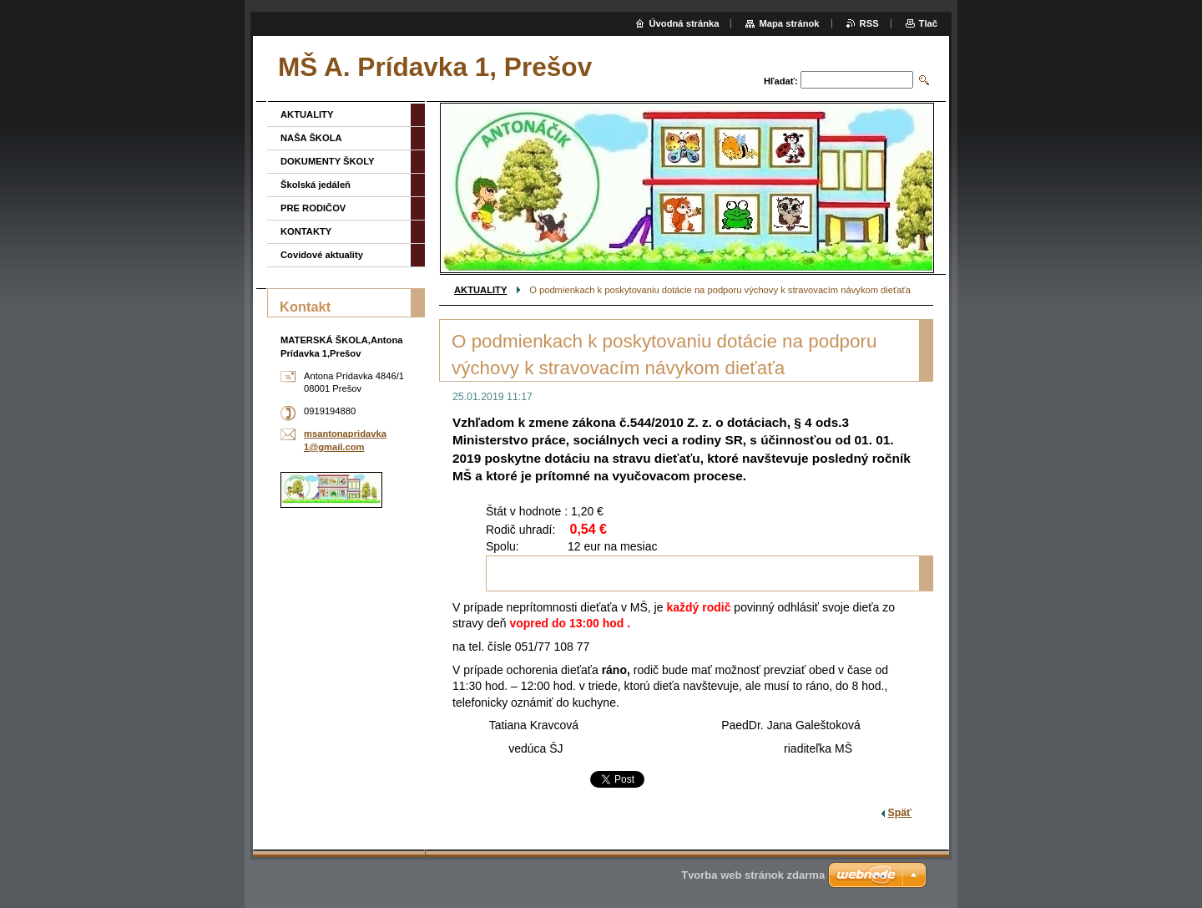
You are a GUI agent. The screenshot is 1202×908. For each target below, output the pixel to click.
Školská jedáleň (315, 185)
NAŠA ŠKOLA (311, 138)
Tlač (928, 23)
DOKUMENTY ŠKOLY (327, 161)
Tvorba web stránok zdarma (753, 875)
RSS (869, 23)
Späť (900, 813)
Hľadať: (781, 81)
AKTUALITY (480, 290)
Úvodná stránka (684, 23)
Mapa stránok (789, 23)
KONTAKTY (305, 231)
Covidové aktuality (321, 255)
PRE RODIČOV (313, 208)
